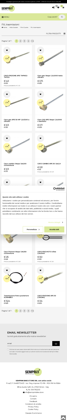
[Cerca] (62, 16)
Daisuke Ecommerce (33, 413)
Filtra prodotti (53, 34)
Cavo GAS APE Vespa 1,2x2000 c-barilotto (49, 120)
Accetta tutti (54, 229)
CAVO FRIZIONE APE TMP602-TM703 (16, 76)
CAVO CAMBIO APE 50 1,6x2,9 (49, 164)
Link (15, 354)
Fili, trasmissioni (36, 27)
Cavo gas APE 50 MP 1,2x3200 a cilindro (16, 120)
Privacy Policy (33, 407)
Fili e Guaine (24, 27)
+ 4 (32, 41)
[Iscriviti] (56, 343)
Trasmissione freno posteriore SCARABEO (16, 296)
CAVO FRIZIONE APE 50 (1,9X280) (46, 296)
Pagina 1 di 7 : (7, 41)
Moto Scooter (14, 27)
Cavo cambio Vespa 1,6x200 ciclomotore (15, 164)
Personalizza (33, 229)
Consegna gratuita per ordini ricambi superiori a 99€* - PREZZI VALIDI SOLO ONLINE (33, 1)
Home (4, 27)
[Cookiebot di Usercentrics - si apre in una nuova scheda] (54, 189)
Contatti (33, 399)
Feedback (33, 401)
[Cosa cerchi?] (30, 16)
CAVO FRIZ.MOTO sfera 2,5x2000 (46, 252)
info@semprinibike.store (34, 392)
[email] (29, 343)
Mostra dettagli (54, 222)
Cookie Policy (33, 409)
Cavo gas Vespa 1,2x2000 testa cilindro (49, 76)
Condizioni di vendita (33, 404)
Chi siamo (33, 396)
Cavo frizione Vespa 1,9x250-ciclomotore (15, 252)
